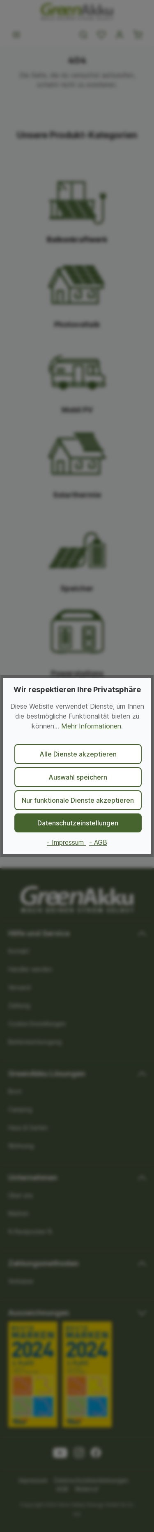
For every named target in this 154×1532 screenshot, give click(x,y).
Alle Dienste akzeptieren (78, 754)
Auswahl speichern (77, 777)
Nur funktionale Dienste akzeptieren (78, 800)
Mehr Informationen (91, 726)
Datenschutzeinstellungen (77, 823)
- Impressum (66, 842)
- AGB (98, 842)
